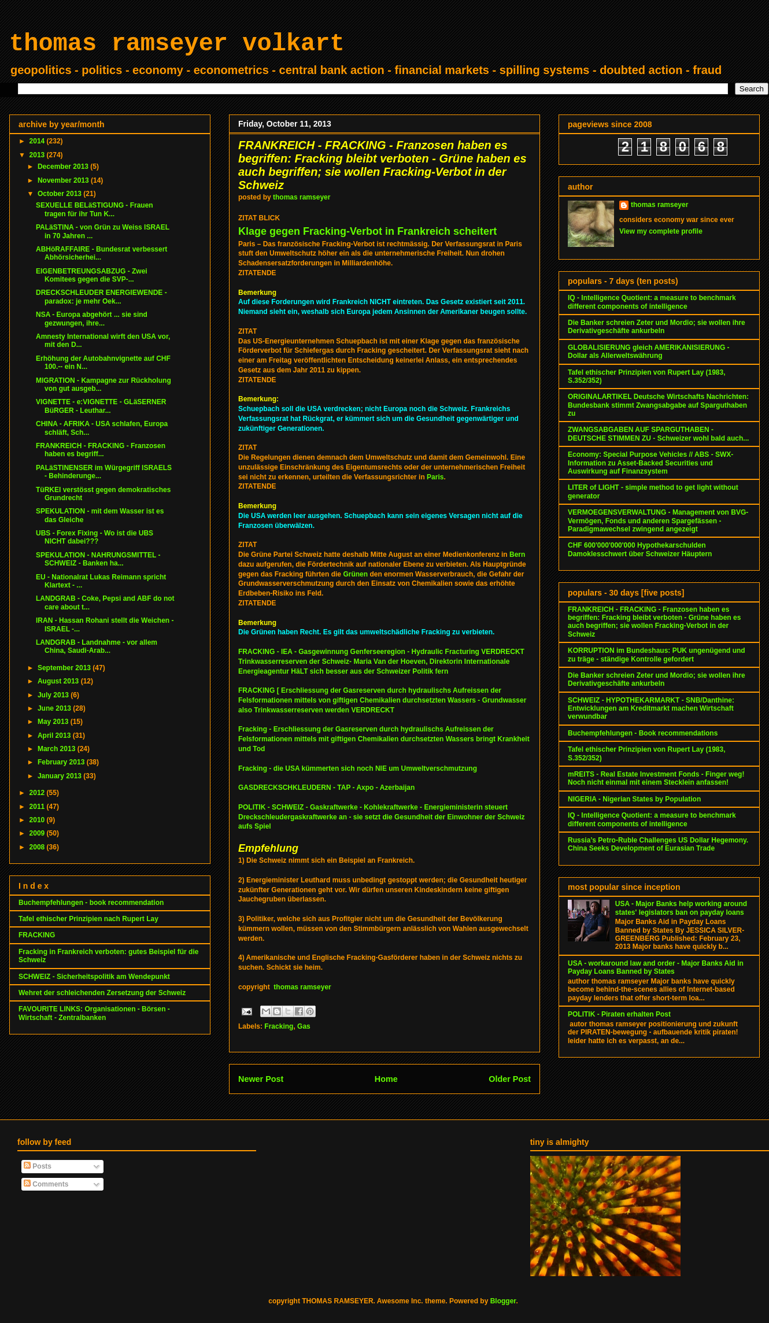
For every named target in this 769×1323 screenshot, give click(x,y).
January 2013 (60, 776)
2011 (38, 807)
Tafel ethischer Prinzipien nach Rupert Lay (88, 919)
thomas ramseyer (302, 987)
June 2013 (55, 708)
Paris (435, 477)
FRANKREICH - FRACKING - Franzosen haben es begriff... (100, 450)
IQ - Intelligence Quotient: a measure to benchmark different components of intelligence (652, 302)
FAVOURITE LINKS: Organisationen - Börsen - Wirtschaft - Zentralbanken (94, 1013)
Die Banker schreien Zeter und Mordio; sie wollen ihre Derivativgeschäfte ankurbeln (656, 327)
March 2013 (57, 749)
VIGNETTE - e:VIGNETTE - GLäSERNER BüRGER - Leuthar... (101, 406)
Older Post (510, 1079)
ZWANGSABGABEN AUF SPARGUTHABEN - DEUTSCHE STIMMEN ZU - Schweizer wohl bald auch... (658, 434)
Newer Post (260, 1079)
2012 (38, 793)
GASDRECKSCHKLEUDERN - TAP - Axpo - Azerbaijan (326, 788)
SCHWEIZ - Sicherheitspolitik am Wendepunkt (94, 977)
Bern (517, 554)
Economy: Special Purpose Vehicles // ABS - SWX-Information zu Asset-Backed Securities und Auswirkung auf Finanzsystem (650, 462)
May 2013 (54, 722)
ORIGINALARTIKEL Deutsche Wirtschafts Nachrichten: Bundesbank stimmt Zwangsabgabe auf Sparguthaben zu (658, 405)
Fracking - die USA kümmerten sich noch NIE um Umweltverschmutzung (358, 768)
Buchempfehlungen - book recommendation (91, 903)
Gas (303, 1026)
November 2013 (64, 180)
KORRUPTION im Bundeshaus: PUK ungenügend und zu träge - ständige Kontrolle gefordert (656, 654)
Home (386, 1079)
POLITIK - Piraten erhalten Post (619, 1014)
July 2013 (54, 695)
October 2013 (60, 194)
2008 (38, 847)
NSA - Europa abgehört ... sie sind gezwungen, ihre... (91, 319)
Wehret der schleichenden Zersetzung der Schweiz (102, 993)
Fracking (278, 1026)
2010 (38, 820)
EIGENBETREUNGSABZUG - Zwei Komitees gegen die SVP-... (91, 275)
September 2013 (65, 668)
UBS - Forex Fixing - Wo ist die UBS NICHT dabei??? (94, 537)
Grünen (355, 574)
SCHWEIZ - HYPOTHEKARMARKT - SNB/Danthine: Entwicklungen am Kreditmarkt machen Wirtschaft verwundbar (651, 708)
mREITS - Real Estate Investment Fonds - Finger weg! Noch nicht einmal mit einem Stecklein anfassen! (656, 778)
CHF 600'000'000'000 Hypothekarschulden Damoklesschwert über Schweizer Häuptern (640, 549)
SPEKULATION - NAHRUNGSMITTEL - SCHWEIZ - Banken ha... (98, 559)
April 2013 (55, 735)
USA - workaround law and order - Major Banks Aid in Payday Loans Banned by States (656, 967)
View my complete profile (661, 231)
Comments (46, 1184)
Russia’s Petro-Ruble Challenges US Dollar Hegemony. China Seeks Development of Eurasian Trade (658, 844)
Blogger (503, 1301)
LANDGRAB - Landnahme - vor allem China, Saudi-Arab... (96, 646)
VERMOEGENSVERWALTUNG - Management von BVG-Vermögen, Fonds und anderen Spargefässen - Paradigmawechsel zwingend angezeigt (658, 520)
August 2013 (59, 681)
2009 (38, 833)
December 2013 (64, 166)
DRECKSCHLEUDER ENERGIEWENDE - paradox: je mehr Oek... (101, 297)
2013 (38, 155)
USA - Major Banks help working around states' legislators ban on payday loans (681, 908)
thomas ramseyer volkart (177, 44)
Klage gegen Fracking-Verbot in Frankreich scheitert (367, 231)
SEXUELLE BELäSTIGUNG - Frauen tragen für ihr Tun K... (94, 209)
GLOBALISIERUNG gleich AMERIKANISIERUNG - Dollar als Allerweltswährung (649, 351)
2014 (38, 141)
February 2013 (62, 762)
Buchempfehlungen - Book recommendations (643, 733)
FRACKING (37, 935)
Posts (37, 1166)
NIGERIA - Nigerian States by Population (634, 799)
